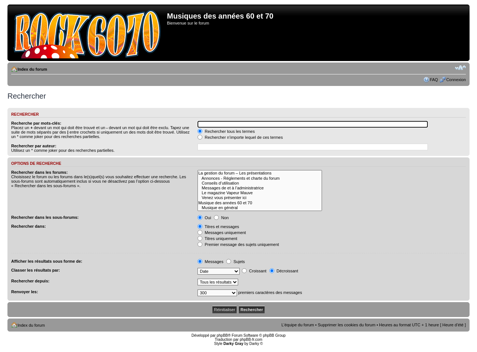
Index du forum (32, 69)
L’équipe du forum (297, 325)
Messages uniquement (222, 232)
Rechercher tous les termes (226, 131)
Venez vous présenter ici (259, 197)
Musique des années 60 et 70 (259, 203)
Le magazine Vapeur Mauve (259, 193)
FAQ (434, 79)
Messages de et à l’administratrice (259, 188)
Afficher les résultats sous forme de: (46, 261)
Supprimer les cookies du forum (347, 325)
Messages (210, 261)
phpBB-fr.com (251, 339)
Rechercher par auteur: (33, 146)
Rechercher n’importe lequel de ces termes (240, 137)
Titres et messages (218, 226)
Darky (254, 344)
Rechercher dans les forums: (39, 172)
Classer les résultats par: (35, 270)
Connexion (456, 79)
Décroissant (283, 271)
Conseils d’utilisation (259, 183)
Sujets (235, 261)
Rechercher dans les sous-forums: (45, 217)
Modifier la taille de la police (460, 67)
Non (221, 217)
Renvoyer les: (24, 291)
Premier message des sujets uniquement (238, 244)
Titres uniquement (217, 238)
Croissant (254, 271)
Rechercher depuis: (30, 281)
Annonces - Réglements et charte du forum (259, 178)
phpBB (222, 335)
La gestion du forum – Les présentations (259, 173)
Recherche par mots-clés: (36, 123)
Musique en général (259, 207)
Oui (204, 217)
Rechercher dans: (28, 226)
